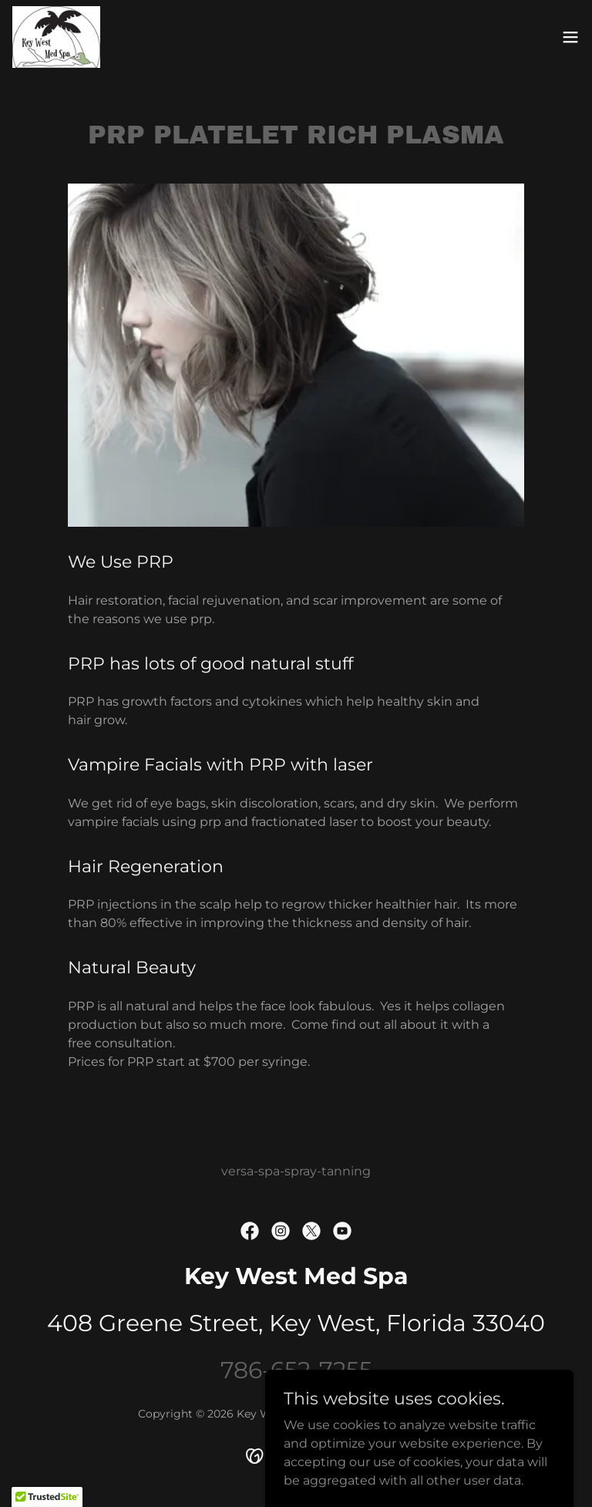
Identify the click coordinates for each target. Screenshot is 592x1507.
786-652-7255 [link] (296, 1370)
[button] (570, 37)
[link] (56, 37)
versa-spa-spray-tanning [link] (296, 1171)
